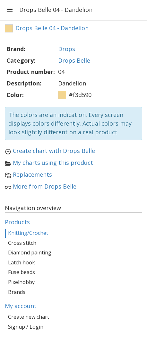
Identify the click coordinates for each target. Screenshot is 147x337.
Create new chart (28, 316)
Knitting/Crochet (28, 232)
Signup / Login (25, 326)
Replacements (32, 174)
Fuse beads (21, 272)
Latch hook (21, 262)
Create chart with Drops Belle (54, 151)
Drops (66, 49)
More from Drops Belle (44, 186)
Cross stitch (22, 242)
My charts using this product (53, 162)
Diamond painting (29, 252)
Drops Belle (74, 60)
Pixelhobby (21, 282)
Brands (16, 292)
